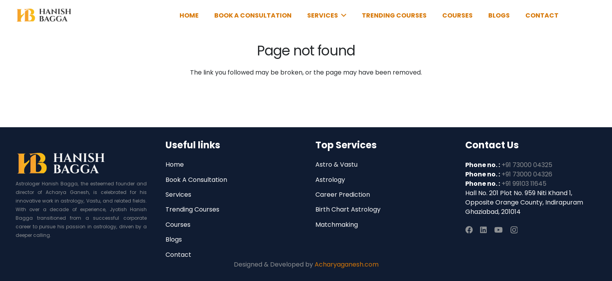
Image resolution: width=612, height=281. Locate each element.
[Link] (44, 15)
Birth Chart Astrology (348, 209)
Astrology (330, 179)
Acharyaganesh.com (347, 264)
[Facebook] (469, 229)
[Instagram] (514, 230)
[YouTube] (498, 229)
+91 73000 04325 (527, 164)
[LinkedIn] (483, 229)
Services (178, 194)
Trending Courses (192, 209)
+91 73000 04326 (527, 174)
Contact (178, 254)
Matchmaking (336, 224)
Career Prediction (342, 194)
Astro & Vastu (336, 164)
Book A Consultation (196, 179)
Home (174, 164)
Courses (177, 224)
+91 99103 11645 (524, 183)
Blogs (173, 239)
